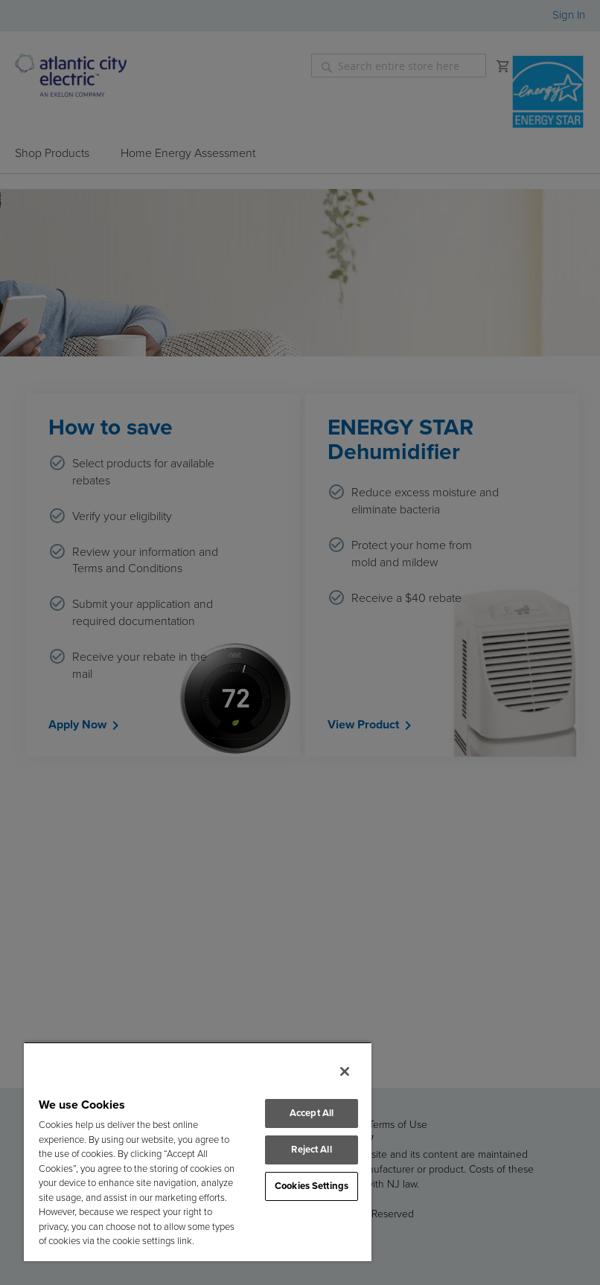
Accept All (311, 1113)
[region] (197, 1151)
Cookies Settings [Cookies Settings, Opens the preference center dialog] (311, 1186)
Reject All (311, 1150)
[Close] (344, 1071)
